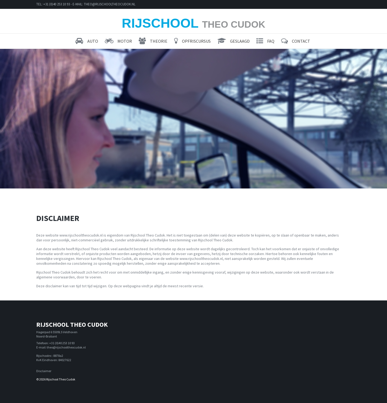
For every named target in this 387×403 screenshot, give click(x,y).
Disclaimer (43, 371)
